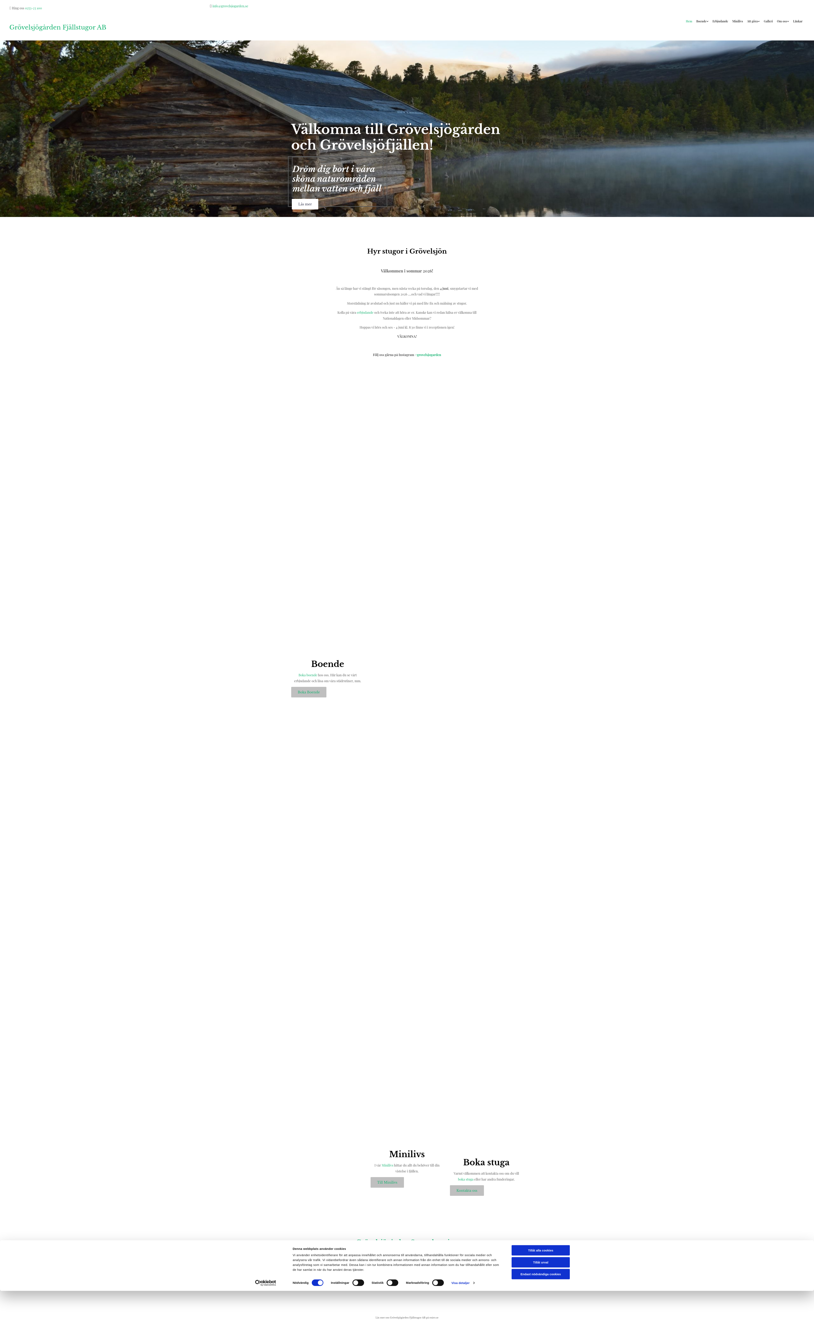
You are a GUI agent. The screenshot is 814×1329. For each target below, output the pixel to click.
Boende (704, 21)
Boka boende (308, 675)
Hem (692, 21)
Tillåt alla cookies (540, 1288)
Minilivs (739, 21)
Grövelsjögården (382, 1242)
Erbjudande (722, 21)
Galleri (769, 21)
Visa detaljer (460, 1321)
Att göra (754, 21)
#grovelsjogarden (428, 355)
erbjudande (365, 312)
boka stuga (465, 1179)
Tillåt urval (540, 1300)
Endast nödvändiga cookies (541, 1312)
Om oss (782, 21)
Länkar (798, 21)
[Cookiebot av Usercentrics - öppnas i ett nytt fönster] (265, 1321)
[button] (305, 204)
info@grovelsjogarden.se (230, 6)
